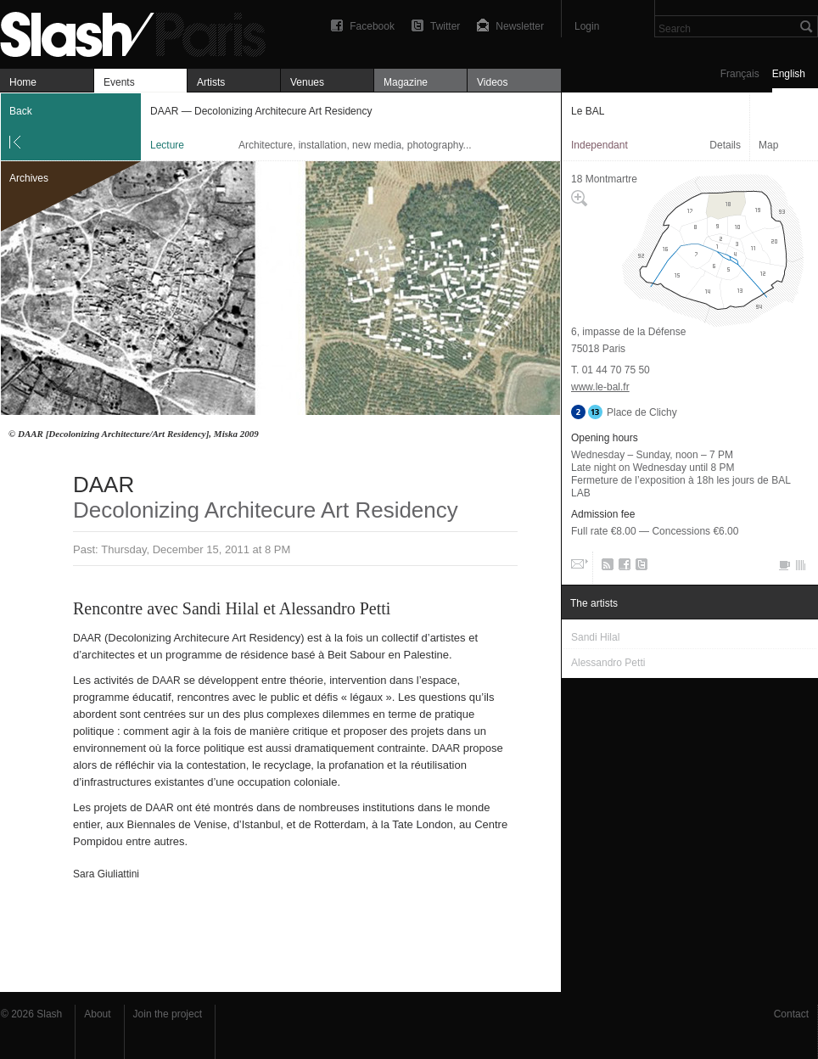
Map (768, 145)
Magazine (406, 82)
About (97, 1014)
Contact (791, 1014)
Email (578, 568)
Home (22, 82)
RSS (604, 568)
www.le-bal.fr (600, 387)
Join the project (167, 1014)
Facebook (372, 26)
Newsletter (520, 26)
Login (586, 26)
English (788, 74)
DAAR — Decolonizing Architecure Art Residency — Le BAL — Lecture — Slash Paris (140, 32)
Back (20, 111)
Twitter (445, 26)
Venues (307, 82)
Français (739, 74)
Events (119, 82)
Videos (492, 82)
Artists (211, 82)
